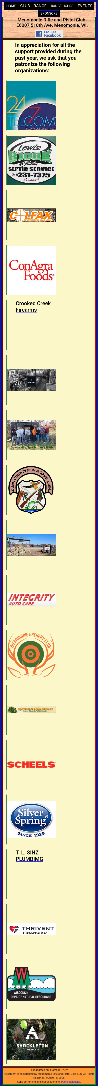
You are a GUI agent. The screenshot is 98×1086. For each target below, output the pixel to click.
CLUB (25, 5)
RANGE (40, 5)
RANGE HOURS (62, 6)
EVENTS (85, 5)
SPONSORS (49, 13)
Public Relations (70, 1081)
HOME (11, 6)
